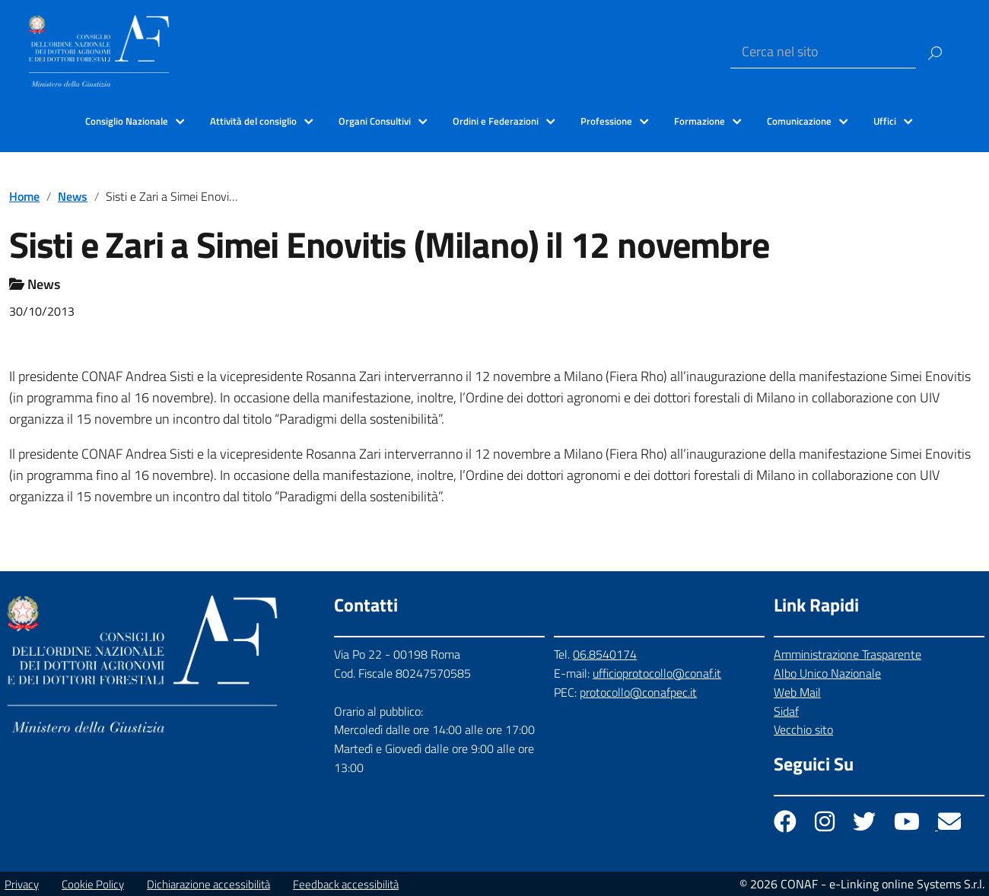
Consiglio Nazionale (126, 121)
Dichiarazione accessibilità (208, 884)
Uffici (884, 121)
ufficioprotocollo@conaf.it (657, 673)
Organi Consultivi (375, 121)
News (72, 196)
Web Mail (797, 692)
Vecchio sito (803, 729)
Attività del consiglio (253, 121)
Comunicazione (799, 121)
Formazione (699, 121)
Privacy (22, 884)
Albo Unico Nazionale (827, 673)
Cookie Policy (93, 884)
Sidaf (786, 711)
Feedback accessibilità (346, 884)
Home (24, 196)
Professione (606, 121)
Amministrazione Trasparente (847, 654)
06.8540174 (605, 654)
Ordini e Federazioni (496, 121)
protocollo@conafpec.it (638, 692)
